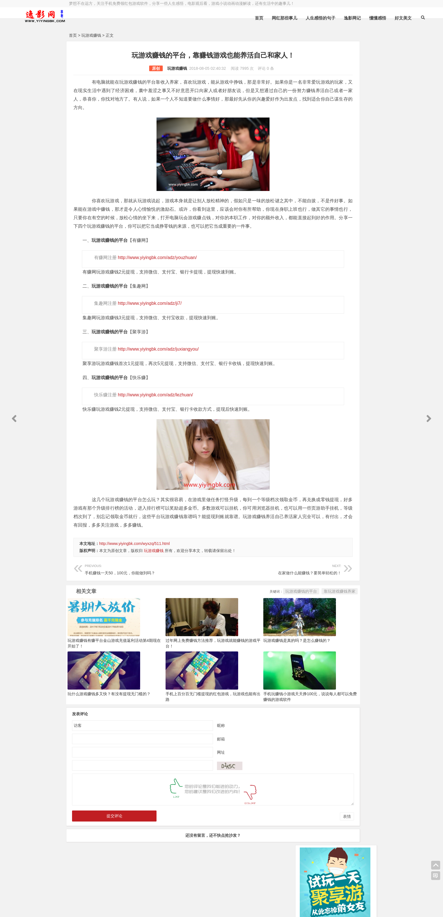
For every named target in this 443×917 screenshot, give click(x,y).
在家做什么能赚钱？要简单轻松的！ (226, 594)
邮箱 (187, 764)
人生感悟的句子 (267, 18)
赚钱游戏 (110, 908)
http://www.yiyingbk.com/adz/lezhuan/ (153, 411)
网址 (187, 777)
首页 (206, 18)
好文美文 (350, 18)
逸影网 (121, 893)
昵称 (187, 750)
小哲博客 (101, 900)
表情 (279, 842)
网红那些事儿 (231, 18)
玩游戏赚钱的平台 (233, 616)
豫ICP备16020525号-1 (150, 893)
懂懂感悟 (324, 18)
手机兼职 (154, 908)
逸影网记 (299, 18)
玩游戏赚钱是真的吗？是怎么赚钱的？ (251, 666)
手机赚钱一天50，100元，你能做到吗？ (132, 594)
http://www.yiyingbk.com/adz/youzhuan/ (155, 274)
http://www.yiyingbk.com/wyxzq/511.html (134, 569)
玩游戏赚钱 (91, 35)
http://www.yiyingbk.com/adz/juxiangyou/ (156, 366)
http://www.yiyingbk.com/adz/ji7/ (148, 320)
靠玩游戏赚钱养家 (272, 616)
